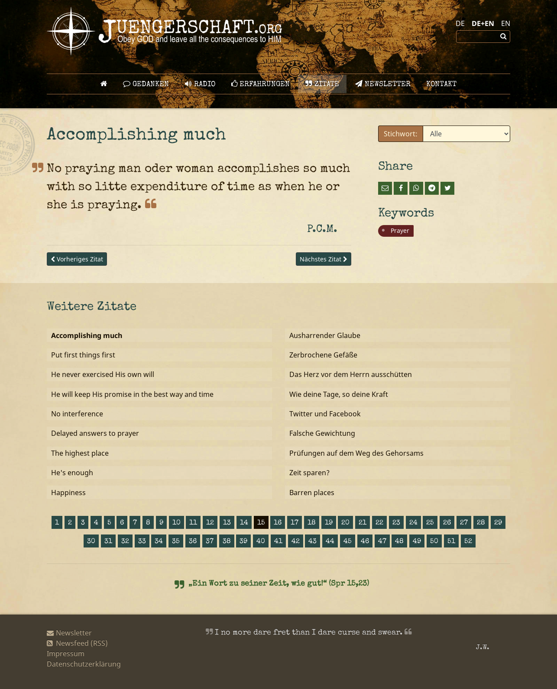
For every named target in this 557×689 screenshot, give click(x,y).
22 (379, 523)
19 (329, 523)
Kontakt (441, 84)
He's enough (72, 472)
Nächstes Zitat (323, 259)
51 (451, 541)
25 (430, 523)
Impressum (65, 653)
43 (312, 541)
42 (295, 541)
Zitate (322, 84)
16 (278, 523)
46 (365, 541)
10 (176, 523)
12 (210, 523)
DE (460, 23)
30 (91, 541)
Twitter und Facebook (325, 414)
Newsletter (383, 84)
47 (382, 541)
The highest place (80, 453)
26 (447, 523)
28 (481, 523)
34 (159, 541)
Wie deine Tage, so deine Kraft (338, 394)
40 (260, 541)
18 (312, 523)
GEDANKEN (146, 84)
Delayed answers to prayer (95, 433)
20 (345, 523)
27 (464, 523)
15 (261, 523)
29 (498, 523)
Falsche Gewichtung (322, 433)
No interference (77, 414)
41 (278, 541)
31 (108, 541)
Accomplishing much (86, 335)
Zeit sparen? (309, 472)
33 (142, 541)
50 (434, 541)
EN (505, 23)
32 (125, 541)
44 (330, 541)
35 (176, 541)
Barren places (311, 492)
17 (294, 523)
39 (243, 541)
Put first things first (83, 355)
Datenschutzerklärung (84, 664)
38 (227, 541)
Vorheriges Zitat (77, 259)
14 (244, 523)
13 (227, 523)
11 (193, 523)
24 (413, 523)
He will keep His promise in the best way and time (132, 394)
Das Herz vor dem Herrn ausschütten (350, 374)
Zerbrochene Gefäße (323, 355)
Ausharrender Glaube (324, 335)
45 (347, 541)
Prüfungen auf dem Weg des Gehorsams (356, 453)
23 (396, 523)
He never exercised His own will (102, 374)
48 (399, 541)
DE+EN (483, 23)
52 (468, 541)
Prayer (400, 230)
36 (193, 541)
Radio (200, 84)
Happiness (68, 492)
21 (362, 523)
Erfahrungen (260, 84)
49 (417, 541)
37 (210, 541)
